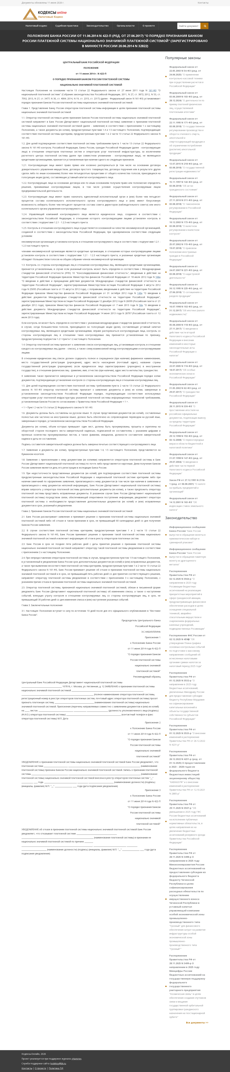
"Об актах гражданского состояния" (185, 184)
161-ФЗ (152, 90)
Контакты (203, 2)
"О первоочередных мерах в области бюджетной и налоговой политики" (186, 440)
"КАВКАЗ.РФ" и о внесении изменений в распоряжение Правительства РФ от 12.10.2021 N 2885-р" (187, 772)
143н (139, 293)
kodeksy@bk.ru (58, 1063)
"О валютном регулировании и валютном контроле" (185, 226)
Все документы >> (197, 1022)
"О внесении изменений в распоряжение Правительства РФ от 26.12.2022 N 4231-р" (187, 735)
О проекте (149, 25)
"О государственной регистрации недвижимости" (186, 165)
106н (158, 277)
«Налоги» (76, 1058)
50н (141, 305)
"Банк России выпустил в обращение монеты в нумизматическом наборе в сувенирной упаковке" (187, 535)
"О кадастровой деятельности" (185, 272)
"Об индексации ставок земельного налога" (186, 504)
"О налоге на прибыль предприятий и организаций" (187, 486)
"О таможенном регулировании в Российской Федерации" (185, 204)
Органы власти (125, 25)
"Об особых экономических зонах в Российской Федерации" (185, 370)
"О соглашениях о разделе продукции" (185, 290)
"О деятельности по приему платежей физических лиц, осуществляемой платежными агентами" (186, 102)
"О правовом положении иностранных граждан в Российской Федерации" (185, 250)
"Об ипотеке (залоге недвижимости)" (187, 308)
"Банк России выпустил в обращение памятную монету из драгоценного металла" (187, 557)
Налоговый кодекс (36, 25)
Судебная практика (66, 25)
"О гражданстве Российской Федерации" (185, 390)
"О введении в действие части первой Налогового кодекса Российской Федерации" (187, 464)
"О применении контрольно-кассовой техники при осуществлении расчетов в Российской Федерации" (186, 76)
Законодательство (97, 25)
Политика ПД (56, 1068)
